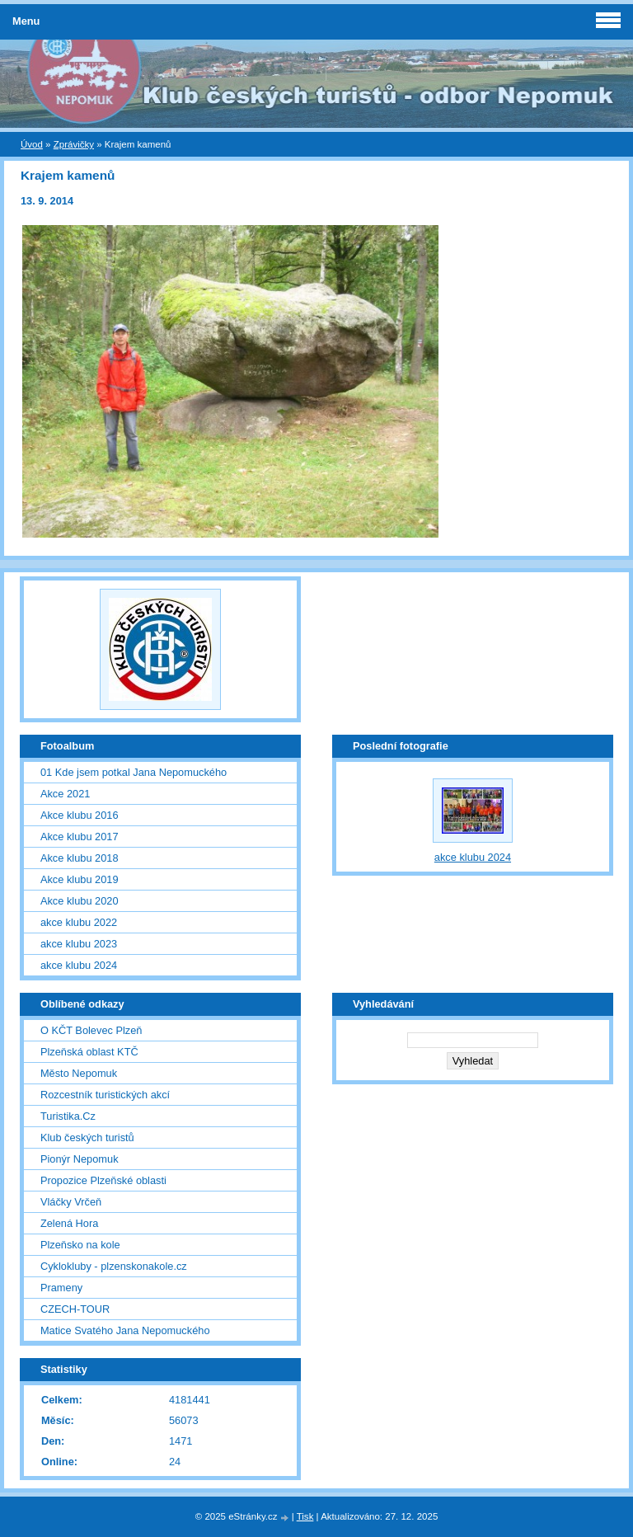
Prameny (61, 1287)
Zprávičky (74, 144)
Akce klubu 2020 (79, 901)
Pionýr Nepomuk (79, 1159)
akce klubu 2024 (78, 965)
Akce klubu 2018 (79, 858)
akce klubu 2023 (78, 944)
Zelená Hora (69, 1223)
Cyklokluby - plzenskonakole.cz (113, 1266)
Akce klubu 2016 (79, 815)
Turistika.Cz (68, 1116)
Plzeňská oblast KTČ (89, 1052)
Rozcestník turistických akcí (105, 1094)
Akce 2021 (65, 793)
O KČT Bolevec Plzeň (91, 1030)
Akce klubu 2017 (79, 836)
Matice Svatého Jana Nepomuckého (125, 1330)
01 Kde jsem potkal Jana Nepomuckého (133, 772)
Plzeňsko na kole (80, 1245)
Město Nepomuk (78, 1073)
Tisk (305, 1516)
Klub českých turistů (87, 1137)
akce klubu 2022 (78, 922)
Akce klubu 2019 (79, 879)
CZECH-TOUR (75, 1309)
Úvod (32, 144)
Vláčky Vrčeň (70, 1202)
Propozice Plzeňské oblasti (103, 1180)
